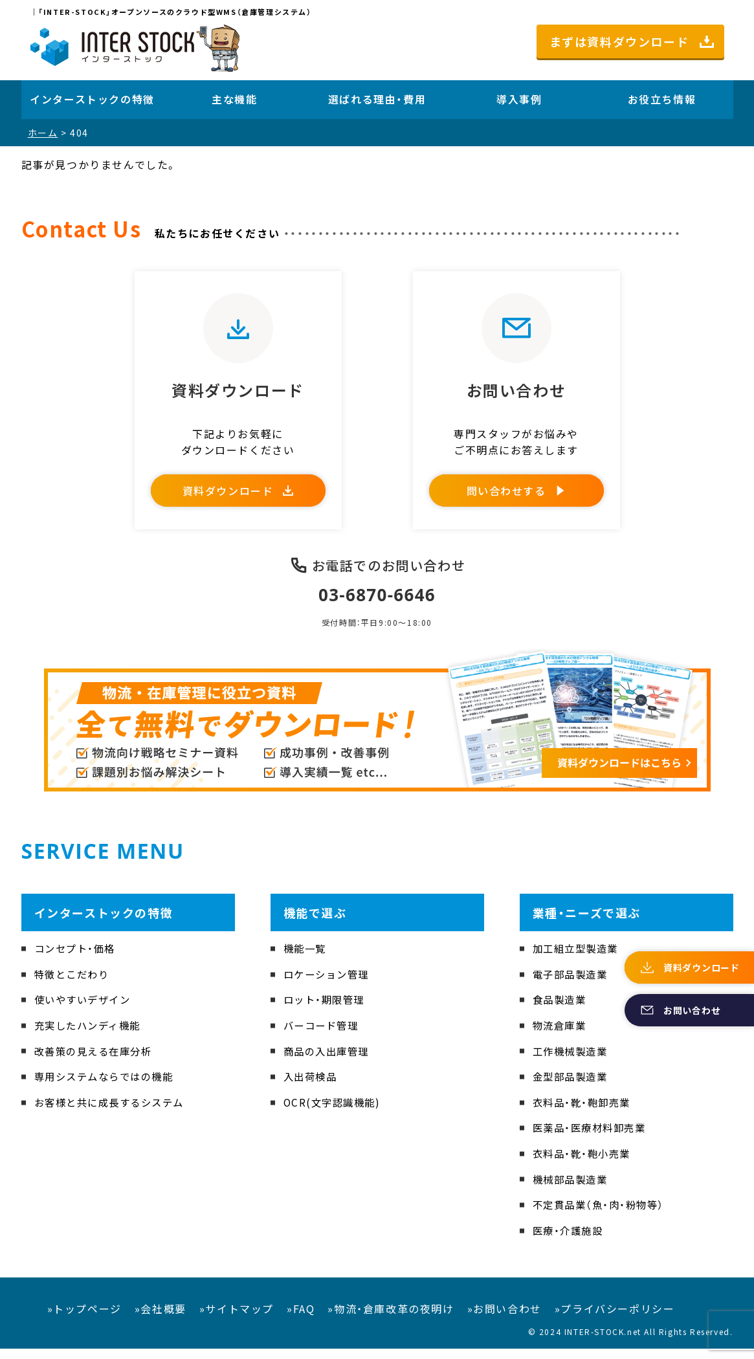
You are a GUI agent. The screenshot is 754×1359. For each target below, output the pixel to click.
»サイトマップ (236, 1319)
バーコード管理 (323, 1035)
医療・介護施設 (570, 1240)
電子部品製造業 (572, 984)
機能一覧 (306, 959)
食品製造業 (561, 1010)
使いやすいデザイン (85, 1010)
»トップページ (84, 1319)
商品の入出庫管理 (329, 1061)
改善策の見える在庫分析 (97, 1061)
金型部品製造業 (572, 1087)
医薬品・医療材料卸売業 (593, 1138)
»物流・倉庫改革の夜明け (390, 1319)
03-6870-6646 (377, 604)
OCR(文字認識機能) (334, 1112)
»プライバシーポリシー (615, 1319)
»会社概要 (160, 1319)
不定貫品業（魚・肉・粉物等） (602, 1215)
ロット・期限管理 (326, 1010)
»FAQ (301, 1319)
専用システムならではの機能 (108, 1087)
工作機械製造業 (572, 1061)
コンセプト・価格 (77, 959)
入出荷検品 (311, 1087)
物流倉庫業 (561, 1035)
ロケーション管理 (329, 984)
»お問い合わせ (504, 1319)
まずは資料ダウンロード (619, 41)
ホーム (43, 132)
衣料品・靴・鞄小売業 (584, 1163)
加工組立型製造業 (578, 959)
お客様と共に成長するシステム (114, 1112)
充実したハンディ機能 (91, 1035)
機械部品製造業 (572, 1189)
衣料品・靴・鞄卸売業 (584, 1112)
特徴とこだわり (74, 984)
